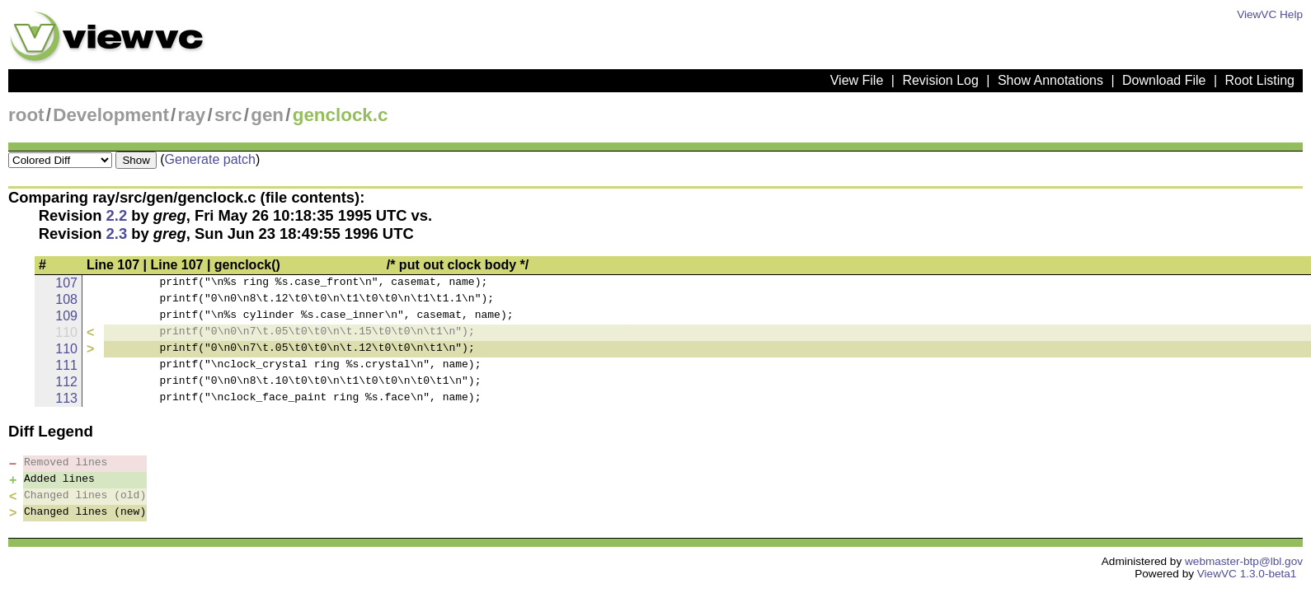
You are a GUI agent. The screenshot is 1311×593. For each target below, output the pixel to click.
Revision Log (940, 80)
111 (66, 365)
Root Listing (1260, 80)
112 (66, 382)
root (26, 115)
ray (192, 115)
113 (66, 398)
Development (111, 115)
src (228, 115)
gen (267, 115)
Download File (1163, 80)
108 (66, 299)
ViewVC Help (1270, 14)
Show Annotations (1050, 80)
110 (66, 349)
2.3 (117, 233)
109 (66, 316)
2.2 (117, 215)
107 (66, 283)
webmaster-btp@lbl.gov (1244, 561)
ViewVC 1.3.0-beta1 (1247, 573)
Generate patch (210, 159)
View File (857, 80)
